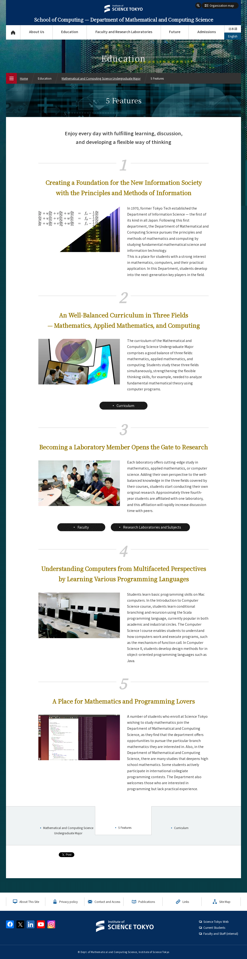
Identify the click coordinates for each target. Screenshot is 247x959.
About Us (36, 31)
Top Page (13, 32)
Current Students (214, 927)
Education (69, 31)
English (232, 36)
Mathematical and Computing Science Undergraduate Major (101, 78)
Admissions (206, 31)
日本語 (233, 29)
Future (174, 31)
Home (24, 78)
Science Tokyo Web (216, 921)
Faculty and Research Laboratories (123, 31)
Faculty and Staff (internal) (220, 933)
